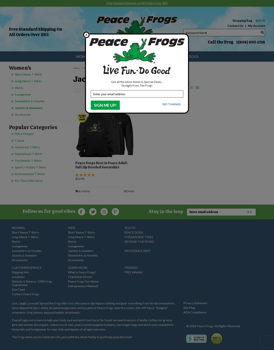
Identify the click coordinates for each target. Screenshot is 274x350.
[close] (86, 35)
